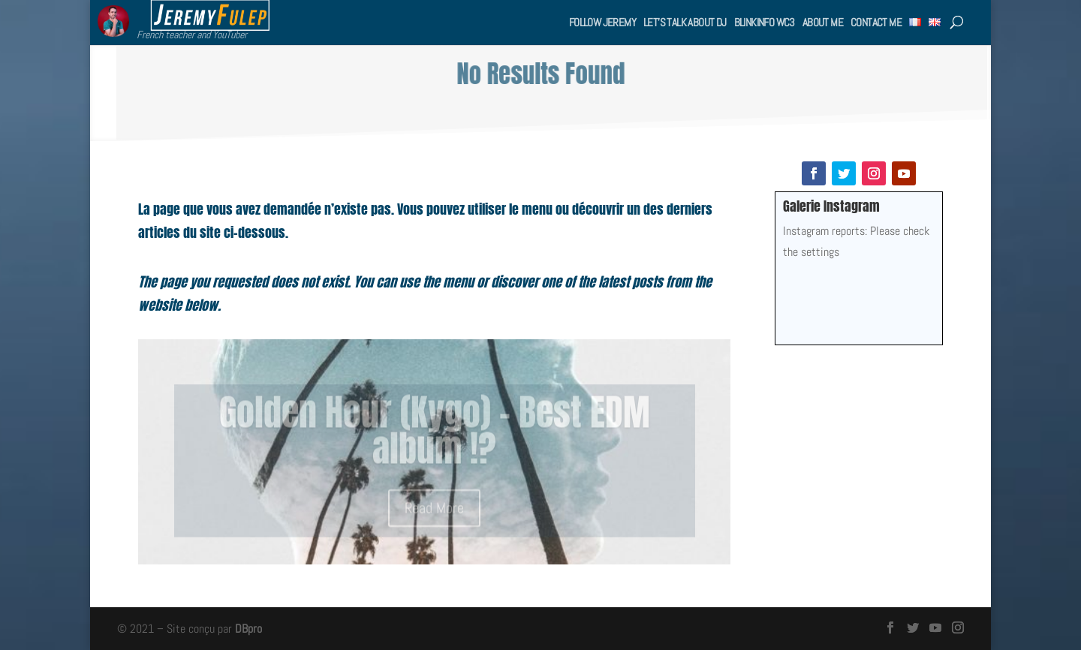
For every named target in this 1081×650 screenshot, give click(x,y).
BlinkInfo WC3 (764, 22)
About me (822, 22)
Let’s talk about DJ (685, 22)
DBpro (248, 628)
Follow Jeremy (602, 22)
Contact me (876, 22)
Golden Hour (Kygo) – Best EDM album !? (434, 435)
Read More (434, 512)
